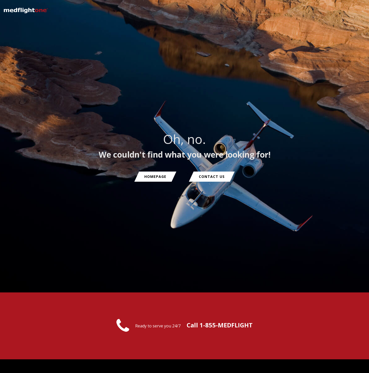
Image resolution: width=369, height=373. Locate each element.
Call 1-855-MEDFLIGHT (220, 325)
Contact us (212, 176)
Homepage (155, 176)
